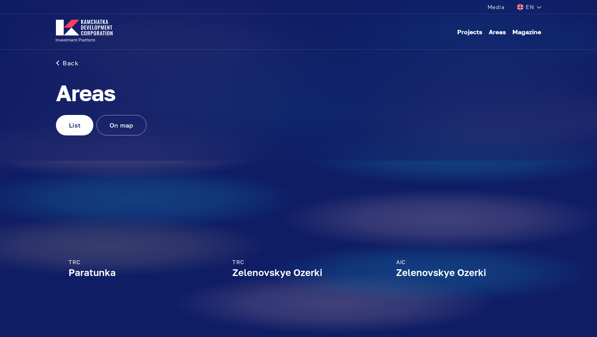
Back (67, 63)
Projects (469, 32)
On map (121, 125)
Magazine (526, 32)
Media (496, 7)
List (74, 125)
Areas (497, 32)
